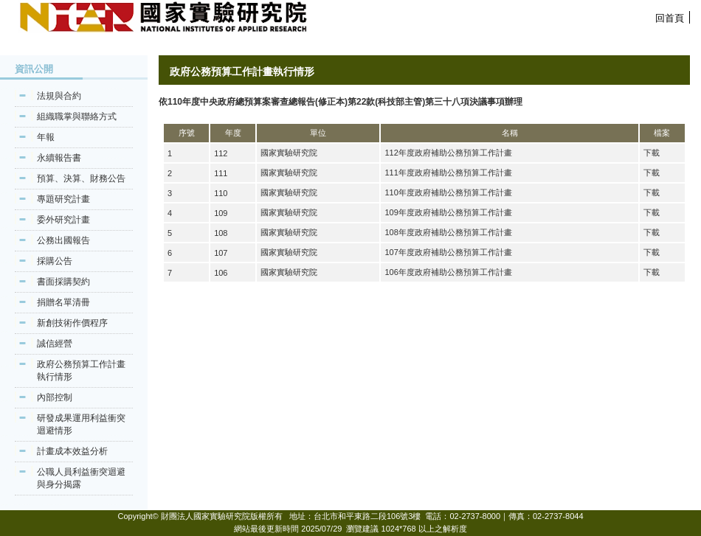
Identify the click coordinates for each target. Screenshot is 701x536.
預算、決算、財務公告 (81, 178)
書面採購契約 (63, 281)
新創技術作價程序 (72, 323)
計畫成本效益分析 (72, 451)
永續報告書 (59, 158)
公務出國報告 (63, 240)
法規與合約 (59, 96)
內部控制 (54, 397)
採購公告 (54, 261)
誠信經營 (54, 343)
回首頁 (669, 18)
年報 (46, 137)
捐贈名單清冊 (63, 302)
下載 (651, 152)
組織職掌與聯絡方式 (77, 116)
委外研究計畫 (63, 220)
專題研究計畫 (63, 199)
